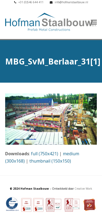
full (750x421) (44, 154)
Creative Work (83, 188)
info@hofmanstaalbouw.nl (71, 2)
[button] (94, 22)
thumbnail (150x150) (50, 161)
